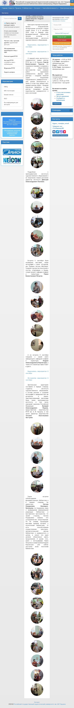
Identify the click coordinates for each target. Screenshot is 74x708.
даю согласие (56, 47)
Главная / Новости (8, 8)
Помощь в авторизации (62, 43)
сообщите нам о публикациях (9, 62)
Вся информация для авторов (11, 103)
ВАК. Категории (9, 90)
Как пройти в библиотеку (60, 135)
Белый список (8, 94)
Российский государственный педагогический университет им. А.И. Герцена (40, 704)
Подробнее (56, 103)
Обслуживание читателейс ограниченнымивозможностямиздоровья (12, 133)
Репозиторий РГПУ (11, 56)
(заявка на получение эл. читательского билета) (11, 34)
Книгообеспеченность (51, 8)
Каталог (37, 702)
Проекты (18, 8)
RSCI (5, 98)
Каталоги (38, 8)
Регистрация (62, 40)
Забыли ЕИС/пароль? (62, 33)
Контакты (5, 13)
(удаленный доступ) (11, 42)
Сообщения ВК (58, 128)
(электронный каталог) (12, 25)
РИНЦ (6, 87)
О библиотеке (27, 8)
